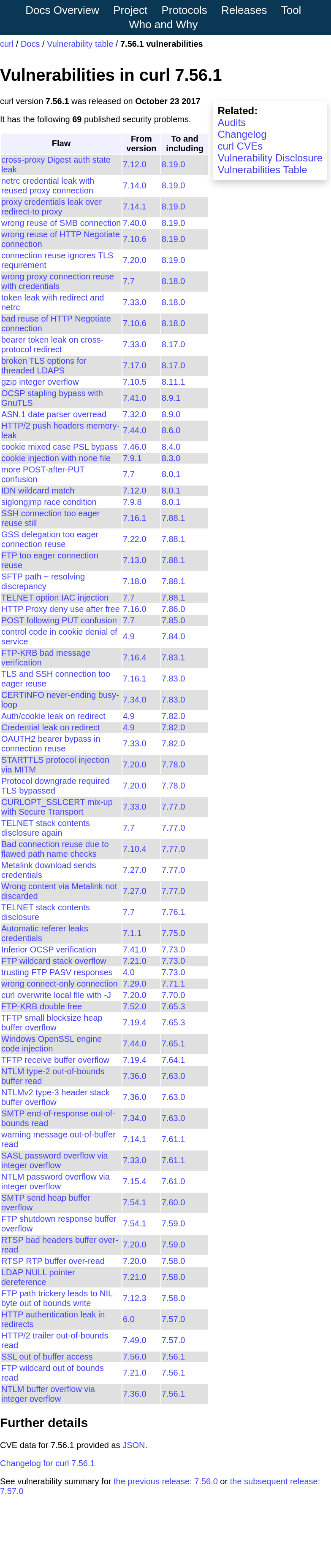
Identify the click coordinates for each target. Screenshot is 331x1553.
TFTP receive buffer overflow (55, 1060)
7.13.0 (135, 560)
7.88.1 (173, 518)
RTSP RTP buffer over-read (53, 1261)
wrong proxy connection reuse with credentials (57, 281)
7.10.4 (135, 848)
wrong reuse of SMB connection (61, 223)
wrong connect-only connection (59, 983)
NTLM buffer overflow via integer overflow (48, 1393)
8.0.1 (171, 474)
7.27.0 (135, 869)
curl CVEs (240, 146)
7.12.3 (135, 1298)
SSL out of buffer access (47, 1356)
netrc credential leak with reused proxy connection (47, 185)
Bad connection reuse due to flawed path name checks (55, 849)
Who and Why (163, 24)
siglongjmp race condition (49, 502)
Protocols (184, 10)
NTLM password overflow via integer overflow (55, 1181)
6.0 (129, 1319)
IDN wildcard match (37, 490)
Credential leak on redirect (50, 727)
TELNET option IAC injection (55, 597)
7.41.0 (135, 397)
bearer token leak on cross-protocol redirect (52, 344)
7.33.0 (135, 302)
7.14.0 (135, 185)
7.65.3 (173, 1006)
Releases (244, 10)
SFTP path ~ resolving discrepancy (43, 581)
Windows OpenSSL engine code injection (51, 1043)
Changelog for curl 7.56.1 (47, 1463)
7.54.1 (135, 1202)
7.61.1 (173, 1139)
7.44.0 (135, 430)
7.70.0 (173, 995)
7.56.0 (135, 1356)
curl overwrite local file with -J (56, 995)
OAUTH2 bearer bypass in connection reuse (50, 743)
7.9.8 (132, 502)
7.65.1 (173, 1043)
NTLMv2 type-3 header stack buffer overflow (55, 1097)
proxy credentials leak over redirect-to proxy (51, 206)
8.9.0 (171, 414)
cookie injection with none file (56, 458)
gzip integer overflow (40, 381)
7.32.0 (135, 414)
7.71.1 (173, 983)
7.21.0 (135, 961)
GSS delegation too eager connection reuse (49, 539)
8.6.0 (171, 430)
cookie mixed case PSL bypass (59, 446)
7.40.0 (135, 223)
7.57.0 (173, 1319)
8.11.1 (173, 381)
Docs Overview (62, 10)
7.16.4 (135, 657)
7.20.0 (135, 260)
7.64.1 (173, 1060)
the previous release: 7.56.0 (166, 1481)
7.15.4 (135, 1181)
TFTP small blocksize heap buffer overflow (52, 1022)
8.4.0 (171, 446)
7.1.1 (132, 933)
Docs (30, 43)
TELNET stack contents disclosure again (45, 827)
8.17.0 (173, 344)
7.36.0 (135, 1076)
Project (130, 10)
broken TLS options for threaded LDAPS (44, 365)
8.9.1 (171, 397)
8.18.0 (173, 281)
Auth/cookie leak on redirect (53, 716)
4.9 (129, 636)
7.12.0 (135, 164)
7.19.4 (135, 1022)
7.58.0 (173, 1261)
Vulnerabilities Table (262, 169)
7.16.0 (135, 609)
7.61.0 (173, 1181)
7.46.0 (135, 446)
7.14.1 (135, 206)
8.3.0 (171, 458)
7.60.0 (173, 1202)
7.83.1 (173, 657)
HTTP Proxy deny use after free (60, 609)
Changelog (241, 134)
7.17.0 (135, 365)
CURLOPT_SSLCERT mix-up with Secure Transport (57, 806)
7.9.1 (132, 458)
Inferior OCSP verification (48, 949)
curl (7, 43)
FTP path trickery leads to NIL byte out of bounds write (56, 1298)
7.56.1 (173, 1356)
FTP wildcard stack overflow (53, 961)
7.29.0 (135, 983)
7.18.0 (135, 581)
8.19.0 (173, 164)
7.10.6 (135, 239)
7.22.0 (135, 539)
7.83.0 (173, 678)
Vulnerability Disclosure (270, 158)
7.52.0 (135, 1006)
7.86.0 (173, 609)
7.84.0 (173, 636)
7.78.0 (173, 764)
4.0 (129, 972)
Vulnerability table (80, 43)
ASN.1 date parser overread (53, 414)
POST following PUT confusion (59, 620)
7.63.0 (173, 1076)
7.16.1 (135, 518)
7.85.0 (173, 620)
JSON (133, 1445)
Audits (231, 122)
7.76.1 (173, 912)
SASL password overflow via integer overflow (54, 1160)
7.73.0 (173, 949)
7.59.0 (173, 1223)
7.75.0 (173, 933)
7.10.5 (135, 381)
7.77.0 (173, 806)
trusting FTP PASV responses (57, 972)
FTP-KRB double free (41, 1006)
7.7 (129, 281)
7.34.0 (135, 699)
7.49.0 (135, 1340)
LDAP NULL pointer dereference (38, 1277)
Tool (291, 10)
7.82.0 (173, 716)
